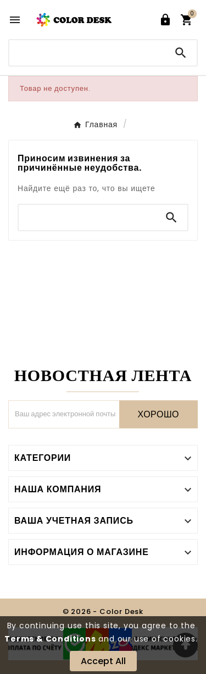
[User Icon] (165, 19)
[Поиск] (87, 52)
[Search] (181, 53)
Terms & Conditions (50, 638)
